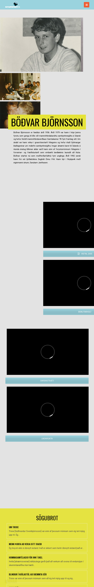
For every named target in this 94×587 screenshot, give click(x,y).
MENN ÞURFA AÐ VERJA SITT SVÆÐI (25, 581)
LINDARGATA (47, 439)
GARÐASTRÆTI (47, 381)
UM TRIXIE (14, 564)
